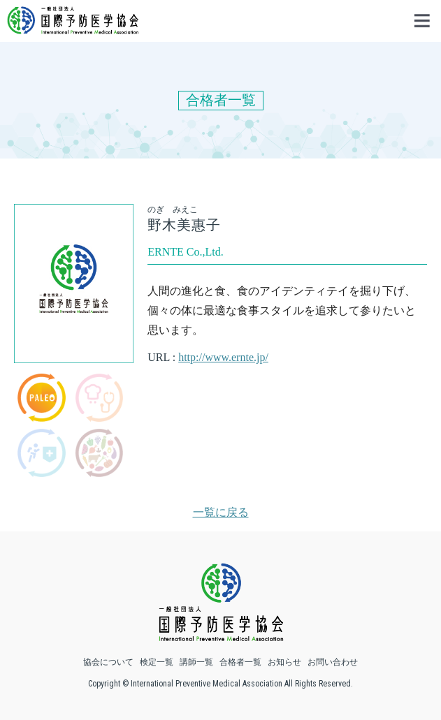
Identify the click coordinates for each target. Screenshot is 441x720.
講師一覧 (196, 662)
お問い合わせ (333, 662)
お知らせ (284, 662)
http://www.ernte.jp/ (223, 357)
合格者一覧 (240, 662)
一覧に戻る (221, 512)
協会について (108, 662)
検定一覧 (156, 662)
